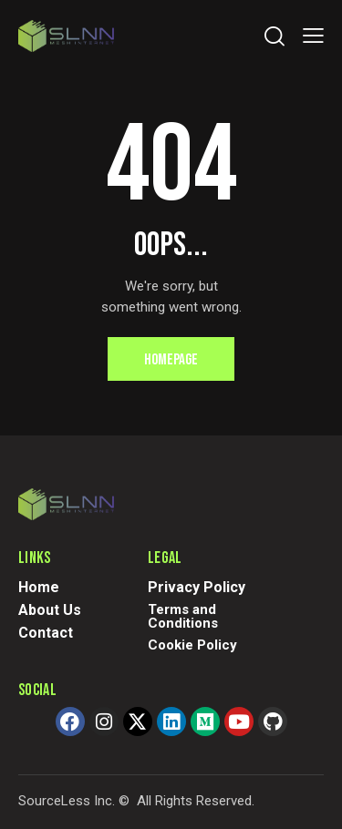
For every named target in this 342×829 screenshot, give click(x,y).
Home (38, 587)
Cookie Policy (192, 645)
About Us (49, 610)
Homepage (171, 360)
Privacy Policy (196, 587)
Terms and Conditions (183, 616)
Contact (45, 632)
